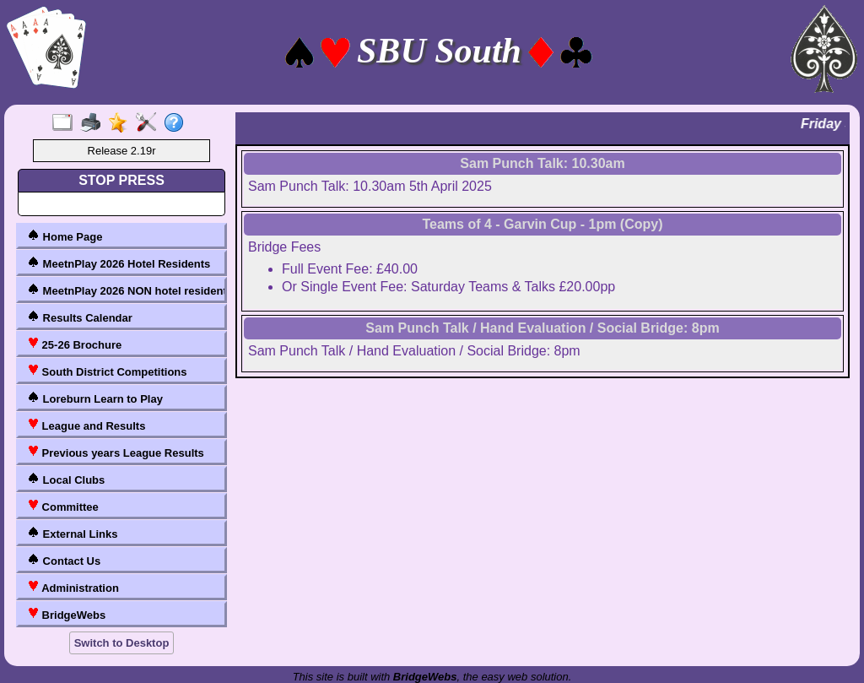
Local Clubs (66, 479)
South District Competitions (107, 371)
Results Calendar (79, 317)
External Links (72, 533)
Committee (63, 506)
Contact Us (63, 560)
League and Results (86, 425)
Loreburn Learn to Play (95, 398)
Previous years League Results (115, 452)
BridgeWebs (66, 614)
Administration (73, 587)
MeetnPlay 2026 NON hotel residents (124, 290)
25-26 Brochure (74, 344)
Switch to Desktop (122, 643)
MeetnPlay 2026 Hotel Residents (118, 263)
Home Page (64, 236)
